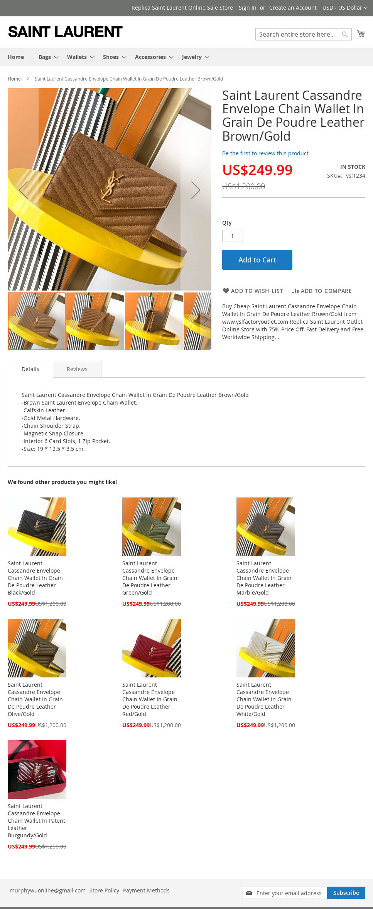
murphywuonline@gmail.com (48, 890)
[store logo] (65, 31)
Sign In (248, 7)
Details (30, 369)
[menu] (186, 57)
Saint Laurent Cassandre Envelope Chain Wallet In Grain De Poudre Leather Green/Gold (149, 578)
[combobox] (303, 34)
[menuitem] (16, 57)
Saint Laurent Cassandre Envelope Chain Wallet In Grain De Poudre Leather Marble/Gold (264, 578)
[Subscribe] (346, 893)
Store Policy (104, 890)
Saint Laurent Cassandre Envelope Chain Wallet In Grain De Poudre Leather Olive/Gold (35, 699)
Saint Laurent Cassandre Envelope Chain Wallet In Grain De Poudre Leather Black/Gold (35, 578)
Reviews (77, 369)
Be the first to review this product (265, 153)
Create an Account (293, 7)
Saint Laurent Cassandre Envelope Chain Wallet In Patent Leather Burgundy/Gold (36, 820)
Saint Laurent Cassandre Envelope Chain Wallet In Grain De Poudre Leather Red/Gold (149, 699)
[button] (345, 8)
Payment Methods (146, 890)
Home (14, 79)
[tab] (30, 369)
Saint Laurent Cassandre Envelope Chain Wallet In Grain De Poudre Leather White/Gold (264, 699)
